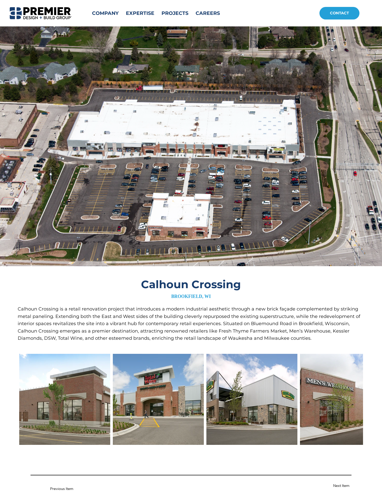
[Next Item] (334, 485)
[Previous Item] (65, 488)
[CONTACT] (339, 13)
